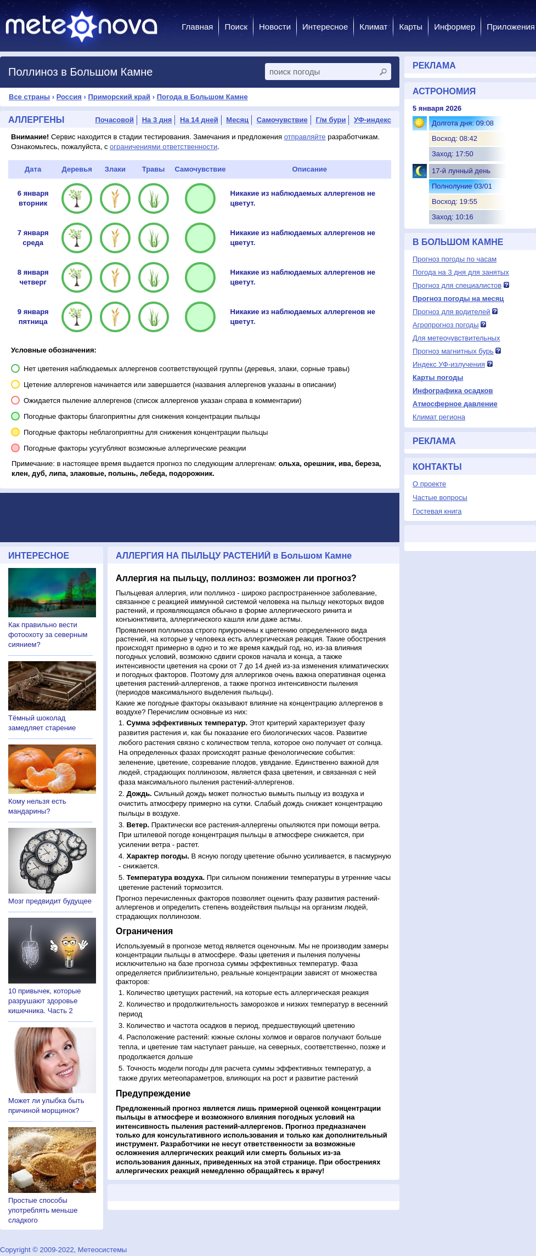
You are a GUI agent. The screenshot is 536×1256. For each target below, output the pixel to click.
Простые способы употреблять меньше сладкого (42, 1210)
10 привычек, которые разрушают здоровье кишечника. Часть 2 (44, 1001)
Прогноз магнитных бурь (453, 351)
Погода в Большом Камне (202, 97)
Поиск (235, 26)
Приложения (511, 26)
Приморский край (119, 97)
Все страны (29, 97)
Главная (197, 26)
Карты (410, 26)
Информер (454, 26)
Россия (69, 97)
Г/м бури (330, 120)
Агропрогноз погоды (446, 325)
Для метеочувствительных (456, 338)
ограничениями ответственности (163, 147)
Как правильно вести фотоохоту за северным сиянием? (48, 635)
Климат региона (439, 417)
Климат (373, 26)
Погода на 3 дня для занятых (461, 272)
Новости (275, 26)
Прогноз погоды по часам (454, 259)
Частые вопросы (440, 497)
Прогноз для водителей (451, 312)
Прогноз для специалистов (457, 285)
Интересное (325, 26)
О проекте (429, 484)
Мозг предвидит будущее (50, 901)
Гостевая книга (437, 511)
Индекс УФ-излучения (449, 364)
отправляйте (305, 137)
